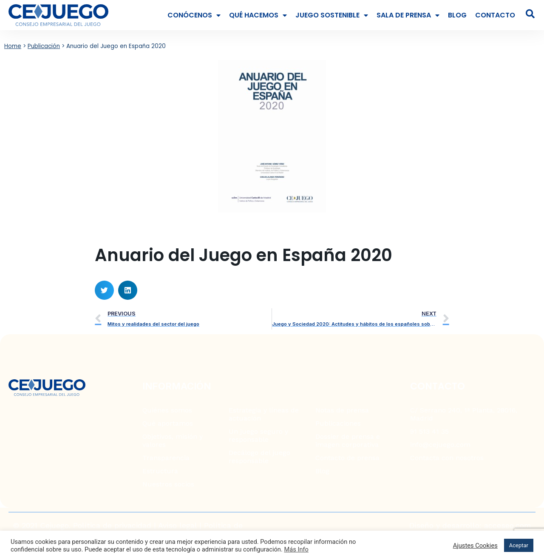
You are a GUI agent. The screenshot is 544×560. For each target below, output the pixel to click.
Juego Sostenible (331, 15)
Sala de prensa (408, 15)
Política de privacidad (112, 525)
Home (12, 46)
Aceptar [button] (518, 545)
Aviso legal (177, 525)
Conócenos (194, 15)
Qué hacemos (258, 15)
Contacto (495, 15)
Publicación (44, 46)
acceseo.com (507, 525)
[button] (104, 290)
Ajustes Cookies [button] (475, 545)
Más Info (296, 549)
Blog (457, 15)
